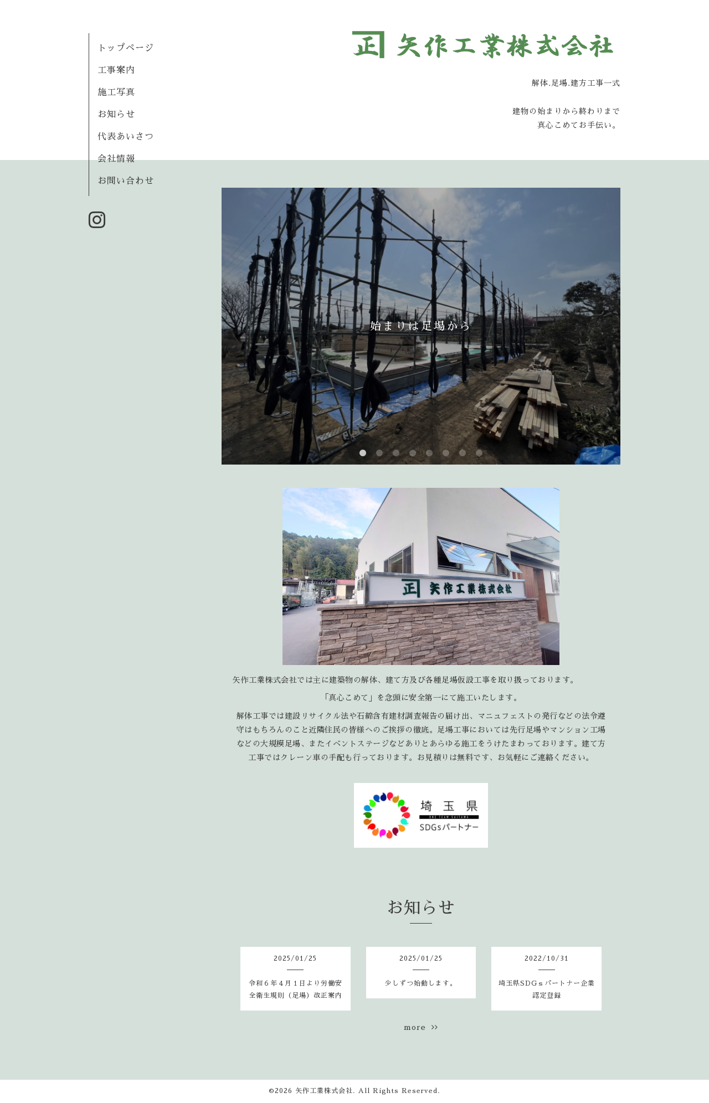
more (421, 1027)
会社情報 (116, 158)
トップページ (125, 48)
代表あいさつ (125, 136)
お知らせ (116, 114)
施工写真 (116, 92)
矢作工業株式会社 (324, 1090)
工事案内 (116, 70)
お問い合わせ (125, 181)
